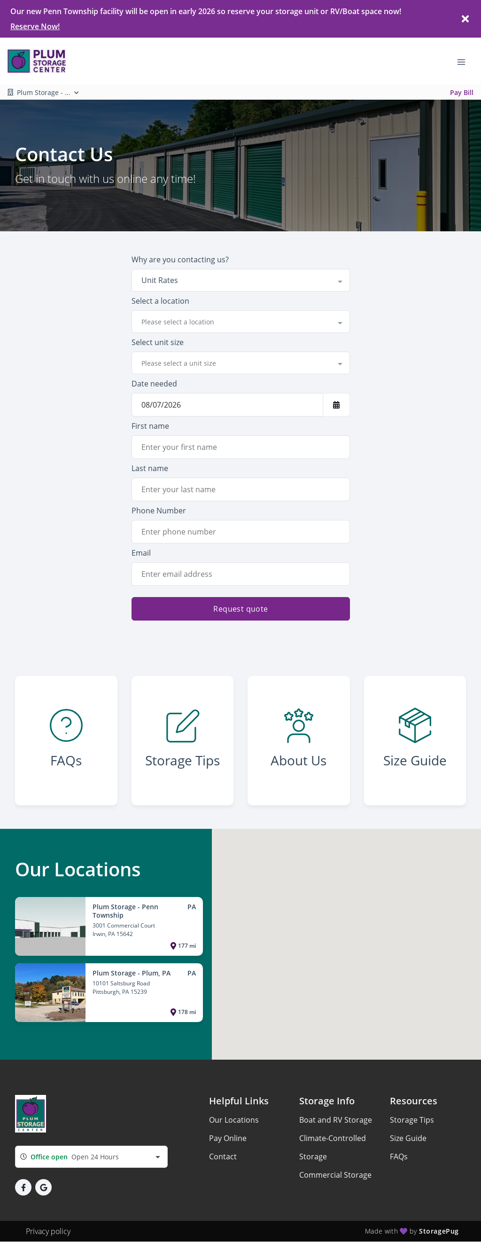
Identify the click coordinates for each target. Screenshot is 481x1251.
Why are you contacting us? (180, 259)
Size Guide (408, 1138)
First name (150, 426)
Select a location (160, 301)
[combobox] (241, 280)
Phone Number (159, 510)
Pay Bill (461, 92)
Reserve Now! (35, 26)
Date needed (154, 383)
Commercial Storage (335, 1175)
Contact (223, 1156)
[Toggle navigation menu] (465, 61)
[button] (23, 1187)
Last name (150, 468)
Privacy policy (48, 1231)
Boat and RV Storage (335, 1120)
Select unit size (158, 342)
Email (141, 553)
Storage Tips (412, 1120)
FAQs (399, 1156)
